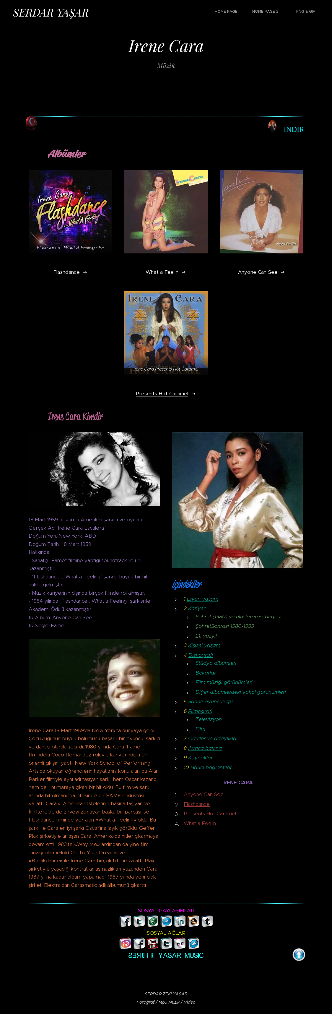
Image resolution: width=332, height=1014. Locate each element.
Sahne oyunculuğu (210, 701)
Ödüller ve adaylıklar (213, 738)
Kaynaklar (200, 757)
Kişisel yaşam (204, 645)
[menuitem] (285, 12)
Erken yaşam (202, 598)
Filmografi (200, 711)
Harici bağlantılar (211, 767)
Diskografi (200, 654)
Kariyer (196, 608)
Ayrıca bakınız (205, 748)
